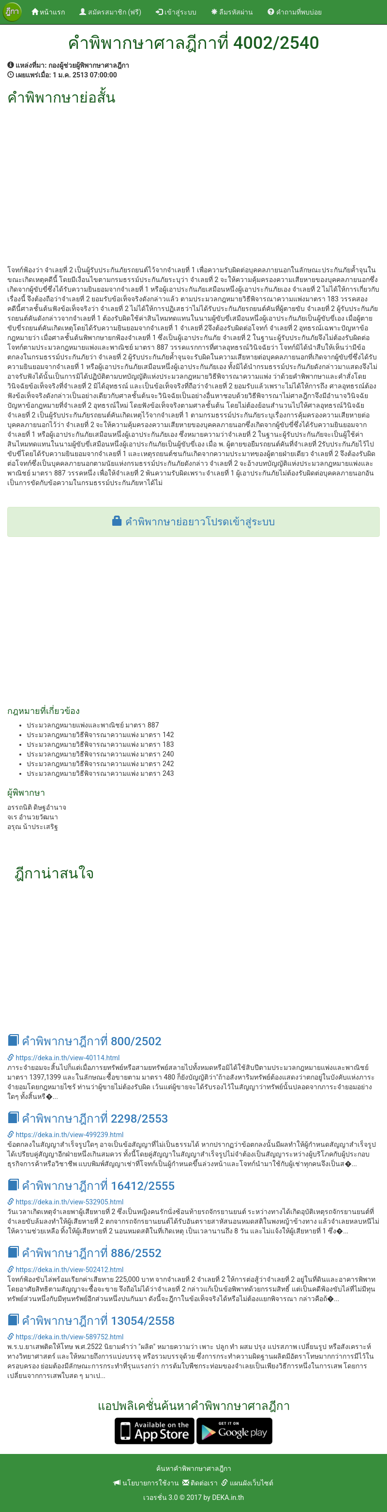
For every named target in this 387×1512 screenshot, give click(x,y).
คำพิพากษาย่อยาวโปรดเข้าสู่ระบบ (193, 522)
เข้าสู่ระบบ (176, 12)
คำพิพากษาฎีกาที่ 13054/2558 (91, 1321)
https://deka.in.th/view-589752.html (65, 1337)
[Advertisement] (193, 178)
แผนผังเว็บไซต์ (247, 1483)
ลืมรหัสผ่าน (232, 12)
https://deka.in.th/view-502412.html (65, 1270)
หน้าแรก (51, 11)
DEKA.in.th (228, 1497)
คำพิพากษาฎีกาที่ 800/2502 (84, 1041)
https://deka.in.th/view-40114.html (63, 1058)
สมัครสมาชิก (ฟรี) (110, 12)
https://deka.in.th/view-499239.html (65, 1135)
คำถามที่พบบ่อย (294, 12)
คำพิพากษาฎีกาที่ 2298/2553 (87, 1119)
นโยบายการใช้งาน (146, 1483)
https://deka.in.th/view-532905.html (65, 1202)
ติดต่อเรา (200, 1483)
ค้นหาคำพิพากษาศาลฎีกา (193, 1468)
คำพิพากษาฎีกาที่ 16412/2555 (91, 1186)
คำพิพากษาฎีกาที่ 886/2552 (84, 1253)
